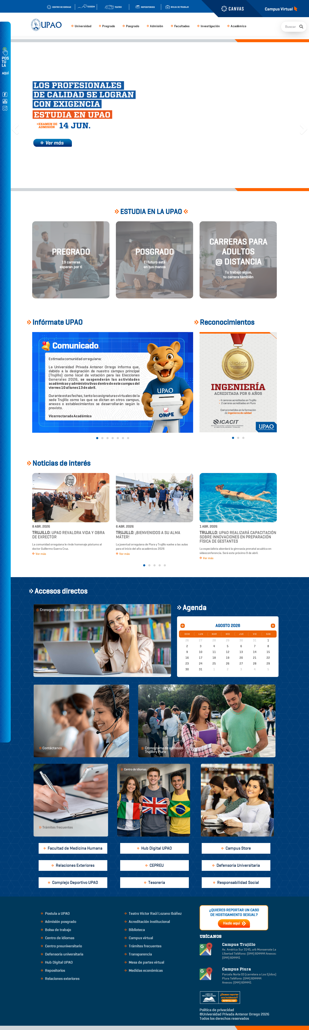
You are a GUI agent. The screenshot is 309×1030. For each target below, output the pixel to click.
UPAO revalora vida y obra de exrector (68, 535)
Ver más (39, 554)
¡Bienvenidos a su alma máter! (148, 535)
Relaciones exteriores (60, 979)
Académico (236, 26)
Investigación (208, 26)
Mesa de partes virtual (144, 962)
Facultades (180, 26)
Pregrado (107, 26)
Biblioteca (134, 930)
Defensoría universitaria (62, 954)
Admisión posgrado (58, 922)
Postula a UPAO (55, 913)
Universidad (81, 26)
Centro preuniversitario (61, 946)
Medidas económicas (143, 970)
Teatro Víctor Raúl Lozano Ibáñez (153, 913)
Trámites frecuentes (142, 946)
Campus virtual (138, 938)
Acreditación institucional (147, 922)
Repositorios (53, 970)
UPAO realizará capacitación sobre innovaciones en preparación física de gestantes (238, 537)
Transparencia (138, 954)
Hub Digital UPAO (57, 962)
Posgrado (131, 26)
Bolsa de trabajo (56, 930)
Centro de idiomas (57, 938)
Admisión (155, 26)
